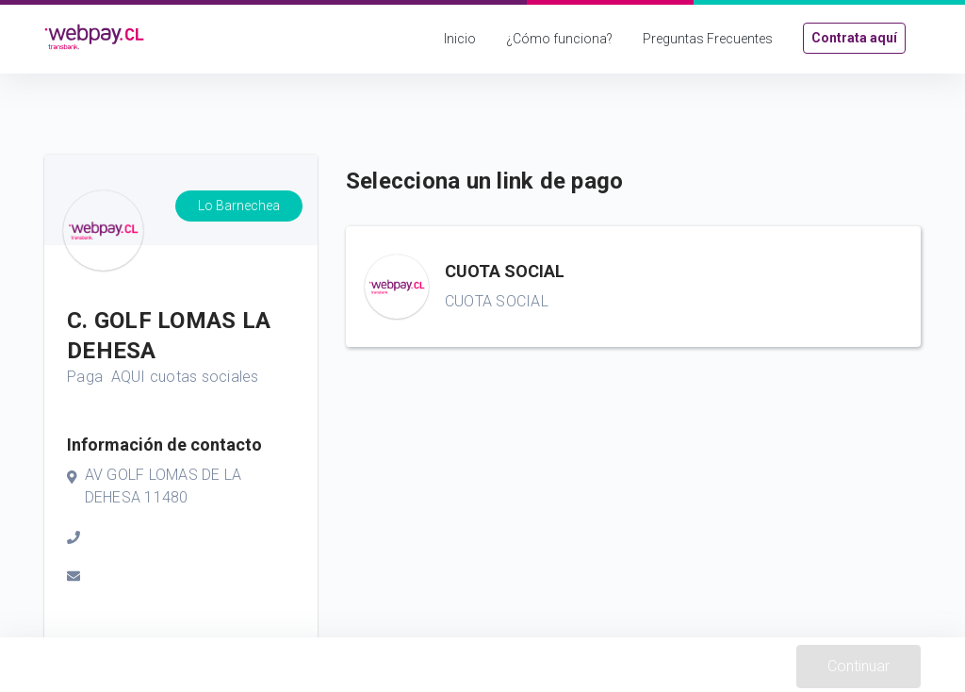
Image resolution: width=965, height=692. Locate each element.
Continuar (858, 666)
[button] (633, 286)
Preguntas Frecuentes (708, 38)
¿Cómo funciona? (559, 38)
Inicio (460, 38)
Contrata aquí (854, 37)
